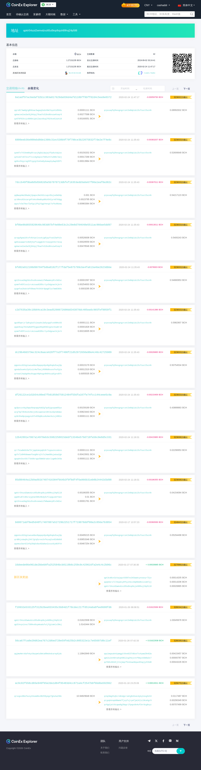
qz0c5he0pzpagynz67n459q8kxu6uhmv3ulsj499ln (38, 416)
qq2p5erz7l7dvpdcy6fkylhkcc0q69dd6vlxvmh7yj (128, 582)
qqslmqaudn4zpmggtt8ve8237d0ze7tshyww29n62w (128, 654)
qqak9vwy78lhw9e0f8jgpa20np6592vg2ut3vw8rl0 (38, 327)
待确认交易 (22, 14)
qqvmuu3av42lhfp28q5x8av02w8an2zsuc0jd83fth (38, 544)
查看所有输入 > (21, 123)
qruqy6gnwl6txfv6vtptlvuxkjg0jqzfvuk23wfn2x (38, 238)
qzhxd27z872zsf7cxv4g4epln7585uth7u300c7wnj (38, 157)
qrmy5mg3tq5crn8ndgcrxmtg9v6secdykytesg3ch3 (128, 696)
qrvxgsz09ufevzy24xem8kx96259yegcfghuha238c (38, 696)
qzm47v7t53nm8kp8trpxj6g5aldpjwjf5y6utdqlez (38, 153)
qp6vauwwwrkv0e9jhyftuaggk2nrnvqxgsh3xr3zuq (38, 242)
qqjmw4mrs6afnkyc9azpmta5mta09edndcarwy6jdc (38, 654)
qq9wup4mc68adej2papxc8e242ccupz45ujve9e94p (38, 195)
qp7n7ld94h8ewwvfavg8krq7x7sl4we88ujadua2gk (38, 455)
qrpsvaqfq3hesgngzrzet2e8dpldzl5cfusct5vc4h (128, 110)
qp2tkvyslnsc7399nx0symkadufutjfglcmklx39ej (38, 625)
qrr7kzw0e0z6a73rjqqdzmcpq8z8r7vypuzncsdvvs (38, 450)
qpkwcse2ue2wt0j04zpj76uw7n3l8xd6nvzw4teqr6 (38, 115)
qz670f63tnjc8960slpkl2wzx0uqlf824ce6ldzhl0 (38, 119)
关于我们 (104, 747)
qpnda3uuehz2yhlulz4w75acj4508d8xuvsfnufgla (38, 370)
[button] (185, 4)
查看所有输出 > (113, 591)
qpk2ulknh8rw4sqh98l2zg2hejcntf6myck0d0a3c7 (128, 658)
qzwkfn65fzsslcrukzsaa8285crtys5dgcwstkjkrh (38, 285)
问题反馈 (123, 747)
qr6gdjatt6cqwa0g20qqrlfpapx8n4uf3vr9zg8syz (128, 705)
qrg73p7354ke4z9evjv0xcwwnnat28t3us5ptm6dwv (38, 412)
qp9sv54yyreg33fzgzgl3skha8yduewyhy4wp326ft (38, 161)
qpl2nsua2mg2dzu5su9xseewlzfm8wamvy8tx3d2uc (38, 280)
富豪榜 (37, 14)
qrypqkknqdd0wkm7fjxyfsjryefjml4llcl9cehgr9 (128, 700)
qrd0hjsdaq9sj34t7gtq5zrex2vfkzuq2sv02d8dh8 (38, 540)
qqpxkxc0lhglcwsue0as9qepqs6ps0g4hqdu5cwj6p (38, 365)
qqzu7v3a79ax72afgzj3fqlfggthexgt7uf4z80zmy (38, 204)
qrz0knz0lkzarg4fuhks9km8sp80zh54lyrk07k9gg (38, 200)
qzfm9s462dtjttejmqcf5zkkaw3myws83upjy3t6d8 (128, 662)
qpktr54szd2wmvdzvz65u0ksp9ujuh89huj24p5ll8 (38, 493)
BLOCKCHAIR (72, 73)
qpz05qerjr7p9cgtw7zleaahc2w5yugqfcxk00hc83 (38, 323)
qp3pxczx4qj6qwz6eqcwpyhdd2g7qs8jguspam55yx (38, 408)
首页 (8, 14)
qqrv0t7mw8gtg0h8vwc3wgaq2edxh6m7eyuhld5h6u (38, 110)
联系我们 (104, 752)
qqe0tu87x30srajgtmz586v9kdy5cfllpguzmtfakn (38, 497)
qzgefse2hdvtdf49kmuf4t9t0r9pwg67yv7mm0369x (38, 289)
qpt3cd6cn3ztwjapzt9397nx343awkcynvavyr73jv (128, 578)
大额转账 (51, 14)
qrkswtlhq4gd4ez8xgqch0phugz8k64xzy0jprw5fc (38, 374)
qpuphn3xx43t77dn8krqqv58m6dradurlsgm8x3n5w (38, 459)
